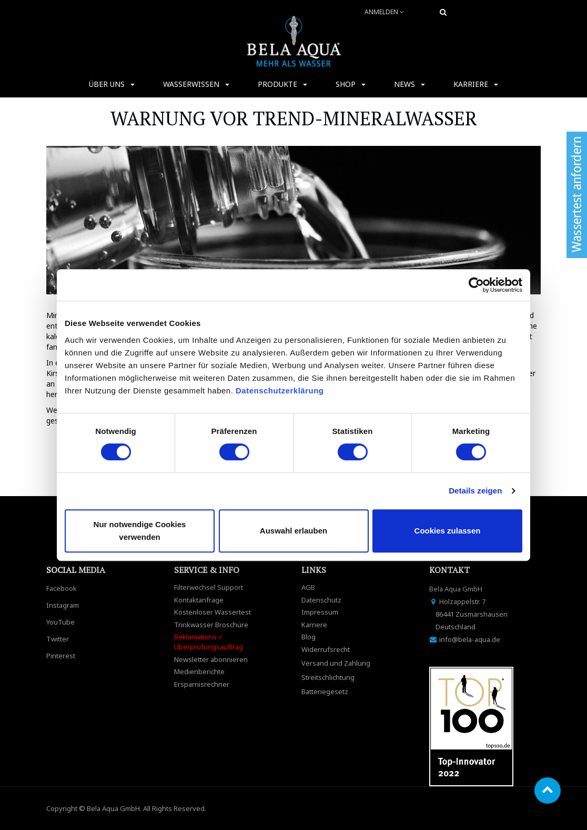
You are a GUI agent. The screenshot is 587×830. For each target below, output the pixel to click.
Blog (308, 636)
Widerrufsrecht (325, 649)
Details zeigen (475, 490)
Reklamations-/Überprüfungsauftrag (208, 641)
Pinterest (60, 655)
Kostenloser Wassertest (212, 612)
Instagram (62, 605)
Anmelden (384, 11)
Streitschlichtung (328, 677)
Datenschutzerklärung (281, 390)
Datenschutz (321, 600)
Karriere (314, 624)
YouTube (60, 622)
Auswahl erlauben (293, 530)
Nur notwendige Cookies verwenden (140, 530)
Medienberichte (199, 671)
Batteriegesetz (324, 691)
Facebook (61, 588)
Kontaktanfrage (199, 600)
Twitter (57, 639)
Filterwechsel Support (208, 587)
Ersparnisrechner (201, 684)
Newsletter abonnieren (211, 659)
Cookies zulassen (447, 530)
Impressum (319, 612)
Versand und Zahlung (335, 663)
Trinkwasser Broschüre (211, 624)
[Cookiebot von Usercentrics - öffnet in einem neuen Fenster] (476, 285)
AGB (308, 587)
